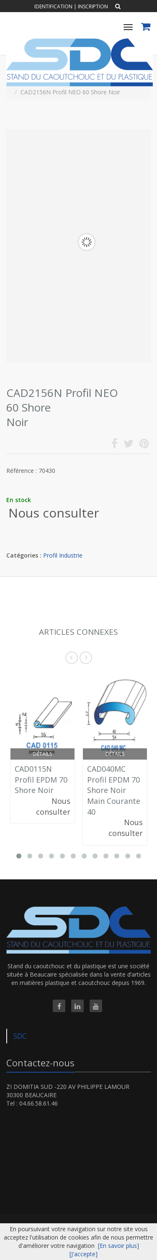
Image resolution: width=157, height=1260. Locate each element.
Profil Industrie (62, 555)
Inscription (93, 6)
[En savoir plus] (118, 1246)
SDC (20, 1036)
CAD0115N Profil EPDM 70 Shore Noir (41, 779)
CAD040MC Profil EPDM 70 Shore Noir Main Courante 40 (113, 790)
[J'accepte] (83, 1254)
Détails (42, 754)
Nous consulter (53, 512)
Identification (53, 6)
